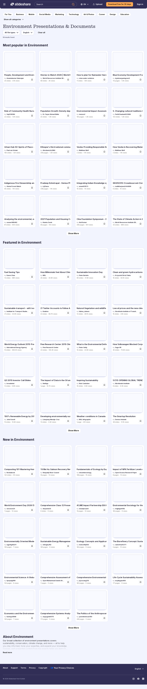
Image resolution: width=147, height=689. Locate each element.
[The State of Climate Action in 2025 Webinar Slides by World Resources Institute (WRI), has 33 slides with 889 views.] (128, 211)
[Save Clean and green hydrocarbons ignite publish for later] (140, 277)
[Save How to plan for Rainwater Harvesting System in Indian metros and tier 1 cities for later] (104, 79)
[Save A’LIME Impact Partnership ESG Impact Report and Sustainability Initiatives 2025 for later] (104, 510)
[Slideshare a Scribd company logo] (21, 4)
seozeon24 (11, 509)
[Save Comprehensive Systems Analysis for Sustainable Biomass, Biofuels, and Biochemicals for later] (68, 618)
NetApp (45, 383)
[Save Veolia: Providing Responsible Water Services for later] (104, 152)
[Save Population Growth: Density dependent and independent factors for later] (68, 116)
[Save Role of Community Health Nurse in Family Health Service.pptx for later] (32, 116)
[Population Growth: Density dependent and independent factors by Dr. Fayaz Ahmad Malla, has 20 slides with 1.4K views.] (55, 103)
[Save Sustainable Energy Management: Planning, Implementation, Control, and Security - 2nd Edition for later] (68, 546)
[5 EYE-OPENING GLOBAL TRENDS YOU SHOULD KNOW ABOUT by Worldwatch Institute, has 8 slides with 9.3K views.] (128, 372)
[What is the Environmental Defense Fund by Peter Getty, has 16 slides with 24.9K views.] (92, 336)
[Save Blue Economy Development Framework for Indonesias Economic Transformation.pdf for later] (140, 79)
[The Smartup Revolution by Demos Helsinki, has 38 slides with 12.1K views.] (128, 408)
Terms (23, 668)
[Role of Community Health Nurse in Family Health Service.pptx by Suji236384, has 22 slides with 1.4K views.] (19, 103)
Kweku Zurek (47, 222)
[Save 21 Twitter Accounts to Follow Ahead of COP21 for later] (68, 313)
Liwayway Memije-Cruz (51, 419)
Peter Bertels (83, 275)
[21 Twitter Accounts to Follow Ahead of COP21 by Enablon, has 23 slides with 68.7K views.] (55, 300)
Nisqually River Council (51, 473)
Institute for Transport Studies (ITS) (18, 311)
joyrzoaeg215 (84, 580)
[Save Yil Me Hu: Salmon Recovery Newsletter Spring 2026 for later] (68, 474)
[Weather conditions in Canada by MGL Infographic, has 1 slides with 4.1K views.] (92, 408)
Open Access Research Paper (126, 473)
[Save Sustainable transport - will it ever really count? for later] (32, 313)
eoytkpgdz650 (120, 580)
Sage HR (118, 347)
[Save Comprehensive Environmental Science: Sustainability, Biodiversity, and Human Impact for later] (104, 582)
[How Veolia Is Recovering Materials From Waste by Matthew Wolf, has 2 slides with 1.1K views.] (128, 139)
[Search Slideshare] (55, 4)
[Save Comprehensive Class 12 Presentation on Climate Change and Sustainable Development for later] (68, 510)
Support (14, 668)
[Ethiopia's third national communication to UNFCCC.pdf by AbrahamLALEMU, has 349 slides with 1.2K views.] (55, 139)
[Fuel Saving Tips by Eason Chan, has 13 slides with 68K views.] (19, 264)
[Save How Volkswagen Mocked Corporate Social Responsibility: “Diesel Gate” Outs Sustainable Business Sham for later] (140, 349)
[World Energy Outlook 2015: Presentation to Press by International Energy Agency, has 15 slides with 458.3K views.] (19, 336)
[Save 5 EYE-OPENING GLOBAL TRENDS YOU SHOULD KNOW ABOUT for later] (140, 385)
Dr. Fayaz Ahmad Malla (51, 114)
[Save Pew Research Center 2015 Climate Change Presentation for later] (68, 349)
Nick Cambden (84, 383)
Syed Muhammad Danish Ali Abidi (54, 580)
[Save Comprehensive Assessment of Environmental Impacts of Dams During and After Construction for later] (68, 582)
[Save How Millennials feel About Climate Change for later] (68, 277)
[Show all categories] (14, 19)
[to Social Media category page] (44, 14)
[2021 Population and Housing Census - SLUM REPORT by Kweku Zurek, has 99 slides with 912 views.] (55, 211)
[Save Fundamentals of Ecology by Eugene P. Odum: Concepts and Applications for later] (104, 474)
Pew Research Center (50, 347)
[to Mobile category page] (31, 14)
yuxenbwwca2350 (85, 617)
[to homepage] (8, 14)
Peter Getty (83, 347)
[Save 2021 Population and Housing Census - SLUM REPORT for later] (68, 224)
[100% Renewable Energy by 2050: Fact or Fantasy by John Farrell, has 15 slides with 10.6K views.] (19, 408)
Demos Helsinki (120, 419)
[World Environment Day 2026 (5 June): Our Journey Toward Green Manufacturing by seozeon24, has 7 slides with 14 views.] (19, 497)
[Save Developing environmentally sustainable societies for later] (68, 421)
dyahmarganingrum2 (122, 78)
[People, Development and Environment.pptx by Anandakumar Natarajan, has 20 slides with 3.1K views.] (19, 67)
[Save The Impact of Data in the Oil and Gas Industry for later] (68, 385)
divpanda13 (47, 509)
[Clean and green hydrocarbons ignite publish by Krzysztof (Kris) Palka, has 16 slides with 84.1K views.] (128, 264)
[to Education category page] (125, 14)
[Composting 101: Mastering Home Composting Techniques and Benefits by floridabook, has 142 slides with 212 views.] (19, 461)
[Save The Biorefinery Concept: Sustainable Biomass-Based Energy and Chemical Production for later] (140, 546)
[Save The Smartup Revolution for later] (140, 421)
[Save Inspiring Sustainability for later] (104, 385)
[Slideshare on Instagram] (133, 679)
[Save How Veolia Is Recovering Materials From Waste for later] (140, 152)
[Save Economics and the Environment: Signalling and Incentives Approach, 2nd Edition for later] (32, 618)
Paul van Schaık (12, 150)
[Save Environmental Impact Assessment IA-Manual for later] (104, 116)
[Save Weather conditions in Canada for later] (104, 421)
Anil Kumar (83, 222)
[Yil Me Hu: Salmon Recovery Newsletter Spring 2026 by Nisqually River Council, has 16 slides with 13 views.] (55, 461)
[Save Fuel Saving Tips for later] (32, 277)
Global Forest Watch (14, 186)
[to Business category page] (20, 14)
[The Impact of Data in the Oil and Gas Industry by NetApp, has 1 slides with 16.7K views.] (55, 372)
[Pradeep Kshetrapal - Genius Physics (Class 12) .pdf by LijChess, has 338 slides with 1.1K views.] (55, 175)
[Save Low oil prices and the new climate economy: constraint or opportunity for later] (140, 313)
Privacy (32, 668)
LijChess (46, 186)
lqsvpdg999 (11, 580)
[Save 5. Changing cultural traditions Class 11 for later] (140, 116)
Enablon (45, 311)
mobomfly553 (84, 545)
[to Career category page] (102, 14)
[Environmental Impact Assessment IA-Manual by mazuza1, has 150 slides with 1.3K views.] (92, 103)
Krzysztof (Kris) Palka (123, 275)
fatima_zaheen (84, 311)
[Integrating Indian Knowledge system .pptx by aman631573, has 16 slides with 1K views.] (92, 175)
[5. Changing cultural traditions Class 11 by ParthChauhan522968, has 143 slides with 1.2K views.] (128, 103)
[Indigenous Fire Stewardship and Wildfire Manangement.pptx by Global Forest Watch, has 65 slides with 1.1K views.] (19, 175)
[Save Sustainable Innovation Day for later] (104, 277)
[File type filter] (11, 32)
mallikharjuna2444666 (123, 186)
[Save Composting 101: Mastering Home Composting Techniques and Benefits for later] (32, 474)
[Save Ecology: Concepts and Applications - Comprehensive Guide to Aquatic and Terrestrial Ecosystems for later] (104, 546)
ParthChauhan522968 (123, 114)
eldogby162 (47, 545)
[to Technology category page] (74, 14)
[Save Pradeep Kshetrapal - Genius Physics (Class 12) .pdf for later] (68, 188)
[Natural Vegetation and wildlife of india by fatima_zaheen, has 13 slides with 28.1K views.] (92, 300)
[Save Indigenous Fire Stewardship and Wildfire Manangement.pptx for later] (32, 188)
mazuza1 (82, 114)
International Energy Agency (17, 347)
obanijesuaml (83, 509)
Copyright (43, 668)
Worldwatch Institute (122, 383)
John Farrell (11, 419)
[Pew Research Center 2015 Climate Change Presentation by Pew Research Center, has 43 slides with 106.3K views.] (55, 336)
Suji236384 (11, 114)
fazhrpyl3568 (11, 617)
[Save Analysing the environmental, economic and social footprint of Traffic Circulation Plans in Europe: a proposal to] (32, 224)
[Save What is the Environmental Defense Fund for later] (104, 349)
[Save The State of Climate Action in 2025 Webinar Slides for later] (140, 224)
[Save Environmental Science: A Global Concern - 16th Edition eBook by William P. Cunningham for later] (32, 582)
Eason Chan (11, 275)
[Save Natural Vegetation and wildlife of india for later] (104, 313)
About (5, 668)
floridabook (11, 473)
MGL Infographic (85, 419)
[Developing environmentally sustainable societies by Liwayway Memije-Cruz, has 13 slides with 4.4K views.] (55, 408)
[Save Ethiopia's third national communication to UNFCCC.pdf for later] (68, 152)
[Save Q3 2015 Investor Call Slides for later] (32, 385)
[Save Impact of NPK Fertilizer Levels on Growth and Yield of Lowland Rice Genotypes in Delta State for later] (140, 474)
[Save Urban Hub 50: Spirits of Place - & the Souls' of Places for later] (32, 152)
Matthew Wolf (84, 150)
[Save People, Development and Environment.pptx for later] (32, 79)
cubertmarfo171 (120, 545)
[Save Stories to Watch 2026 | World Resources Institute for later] (68, 79)
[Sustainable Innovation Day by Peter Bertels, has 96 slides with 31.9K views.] (92, 264)
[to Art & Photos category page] (89, 14)
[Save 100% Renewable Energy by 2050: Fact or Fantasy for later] (32, 421)
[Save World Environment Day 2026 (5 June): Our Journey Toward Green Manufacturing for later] (32, 510)
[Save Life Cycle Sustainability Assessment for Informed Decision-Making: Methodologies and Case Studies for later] (140, 582)
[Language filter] (27, 32)
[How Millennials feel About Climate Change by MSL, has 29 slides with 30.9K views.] (55, 264)
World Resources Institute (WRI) (54, 78)
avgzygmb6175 (48, 617)
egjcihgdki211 (11, 545)
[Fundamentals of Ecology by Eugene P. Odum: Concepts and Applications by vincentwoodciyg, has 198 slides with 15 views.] (92, 461)
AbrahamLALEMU (49, 150)
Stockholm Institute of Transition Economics (126, 311)
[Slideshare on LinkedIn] (143, 679)
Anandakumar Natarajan (15, 78)
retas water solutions (86, 78)
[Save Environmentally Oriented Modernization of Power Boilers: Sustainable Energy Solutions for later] (32, 546)
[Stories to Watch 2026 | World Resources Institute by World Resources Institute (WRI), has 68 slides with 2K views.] (55, 67)
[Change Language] (85, 4)
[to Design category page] (113, 14)
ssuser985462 (12, 222)
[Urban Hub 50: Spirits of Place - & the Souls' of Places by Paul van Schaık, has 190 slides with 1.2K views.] (19, 139)
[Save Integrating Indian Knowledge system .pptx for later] (104, 188)
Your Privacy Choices (62, 667)
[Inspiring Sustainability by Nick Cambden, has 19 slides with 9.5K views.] (92, 372)
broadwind (10, 383)
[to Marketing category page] (59, 14)
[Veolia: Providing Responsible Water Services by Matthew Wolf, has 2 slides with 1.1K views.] (92, 139)
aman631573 (83, 186)
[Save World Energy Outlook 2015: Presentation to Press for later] (32, 349)
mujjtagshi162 (120, 509)
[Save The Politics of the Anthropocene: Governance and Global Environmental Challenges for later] (104, 618)
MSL (44, 275)
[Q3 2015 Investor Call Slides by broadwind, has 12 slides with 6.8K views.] (19, 372)
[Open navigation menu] (4, 4)
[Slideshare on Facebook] (138, 679)
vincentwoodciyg (85, 473)
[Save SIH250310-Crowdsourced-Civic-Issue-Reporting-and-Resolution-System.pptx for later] (140, 188)
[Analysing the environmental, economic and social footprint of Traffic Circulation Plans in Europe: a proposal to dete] (19, 211)
